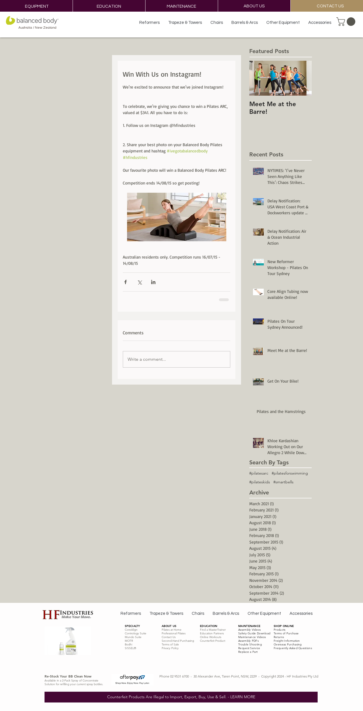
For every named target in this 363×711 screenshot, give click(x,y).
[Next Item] (302, 78)
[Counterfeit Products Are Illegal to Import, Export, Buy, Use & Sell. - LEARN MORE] (181, 697)
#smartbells (283, 482)
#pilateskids (259, 482)
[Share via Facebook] (125, 282)
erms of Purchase (287, 633)
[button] (346, 21)
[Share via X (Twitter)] (139, 282)
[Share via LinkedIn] (153, 282)
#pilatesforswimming (290, 473)
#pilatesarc (258, 473)
